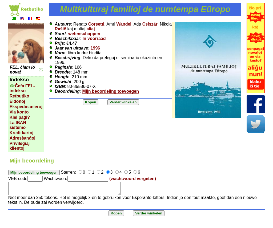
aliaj (91, 29)
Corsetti (96, 24)
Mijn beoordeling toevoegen (110, 91)
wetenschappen (84, 33)
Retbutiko (19, 96)
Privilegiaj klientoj (20, 145)
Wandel (124, 24)
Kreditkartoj (22, 133)
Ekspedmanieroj (26, 106)
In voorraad (94, 38)
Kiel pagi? (20, 117)
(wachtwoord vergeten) (132, 178)
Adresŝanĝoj (22, 138)
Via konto (19, 112)
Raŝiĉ (60, 29)
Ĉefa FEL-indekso (22, 88)
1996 (95, 48)
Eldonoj (17, 101)
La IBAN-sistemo (19, 125)
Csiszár (150, 24)
